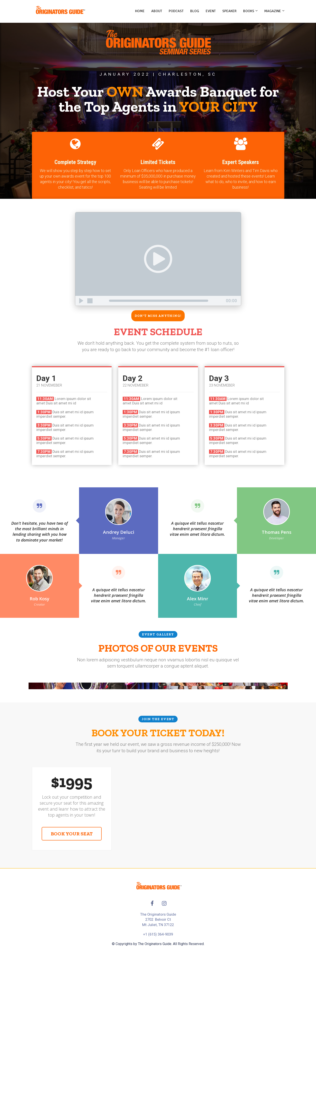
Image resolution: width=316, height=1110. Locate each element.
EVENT (211, 11)
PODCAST (176, 11)
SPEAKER (229, 11)
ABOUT (156, 11)
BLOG (194, 11)
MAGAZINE (272, 11)
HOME (140, 11)
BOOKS (248, 11)
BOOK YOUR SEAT (72, 957)
